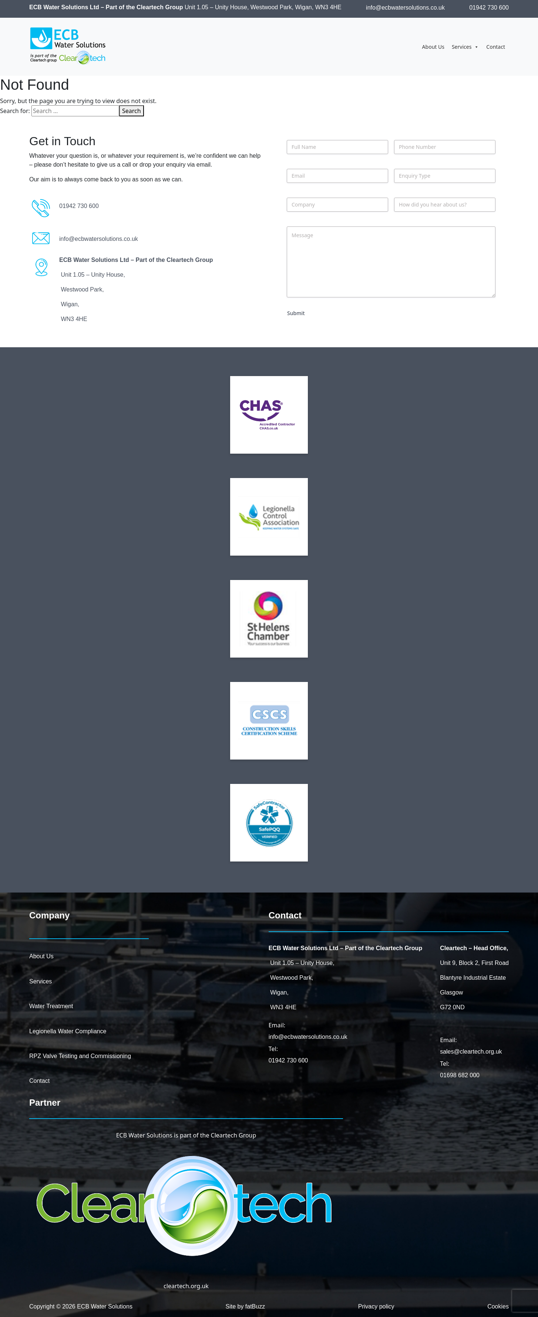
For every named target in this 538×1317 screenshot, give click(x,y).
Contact (495, 46)
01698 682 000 (460, 1075)
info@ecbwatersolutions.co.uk (405, 7)
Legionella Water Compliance (67, 1031)
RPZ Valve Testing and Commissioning (80, 1056)
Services (465, 47)
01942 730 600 (489, 7)
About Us (433, 46)
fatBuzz (255, 1306)
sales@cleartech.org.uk (471, 1051)
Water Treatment (51, 1006)
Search (131, 111)
